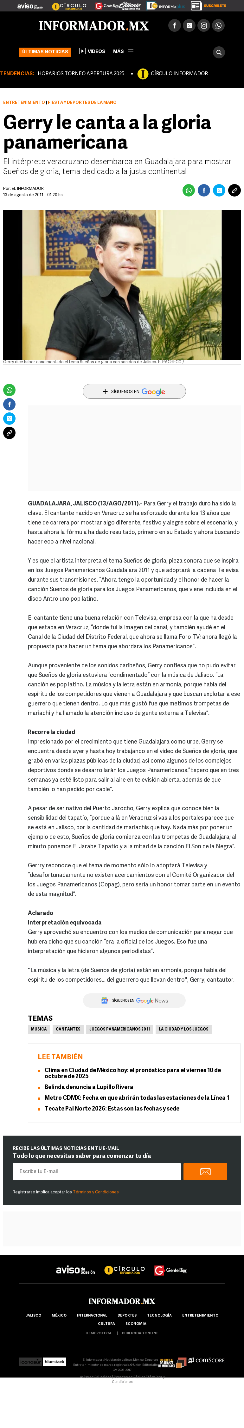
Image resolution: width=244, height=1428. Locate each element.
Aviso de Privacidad (96, 1377)
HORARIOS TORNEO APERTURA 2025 (81, 74)
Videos (92, 51)
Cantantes (68, 1029)
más (123, 52)
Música (39, 1029)
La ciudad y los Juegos (184, 1029)
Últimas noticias (45, 52)
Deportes (127, 1316)
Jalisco (33, 1316)
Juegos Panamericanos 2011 (119, 1029)
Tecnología (159, 1316)
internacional (92, 1316)
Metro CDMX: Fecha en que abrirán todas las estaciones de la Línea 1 (137, 1098)
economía (135, 1324)
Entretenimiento (24, 103)
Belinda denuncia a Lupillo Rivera (89, 1087)
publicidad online (140, 1333)
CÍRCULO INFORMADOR (179, 74)
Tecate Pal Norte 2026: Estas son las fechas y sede (112, 1109)
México (59, 1316)
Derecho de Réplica (129, 1377)
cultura (106, 1324)
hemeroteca (99, 1333)
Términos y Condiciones (96, 1192)
